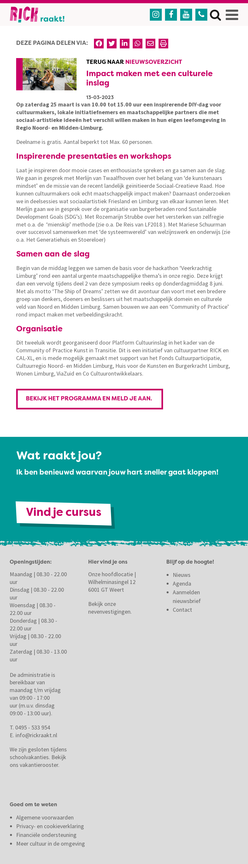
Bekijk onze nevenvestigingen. (110, 607)
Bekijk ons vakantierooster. (38, 761)
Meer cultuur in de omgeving (50, 843)
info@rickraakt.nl (36, 735)
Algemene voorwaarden (45, 817)
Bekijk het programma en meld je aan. (89, 399)
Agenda (182, 583)
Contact (183, 609)
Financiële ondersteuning (46, 835)
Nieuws (182, 574)
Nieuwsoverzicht (153, 62)
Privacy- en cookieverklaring (50, 826)
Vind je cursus (63, 513)
